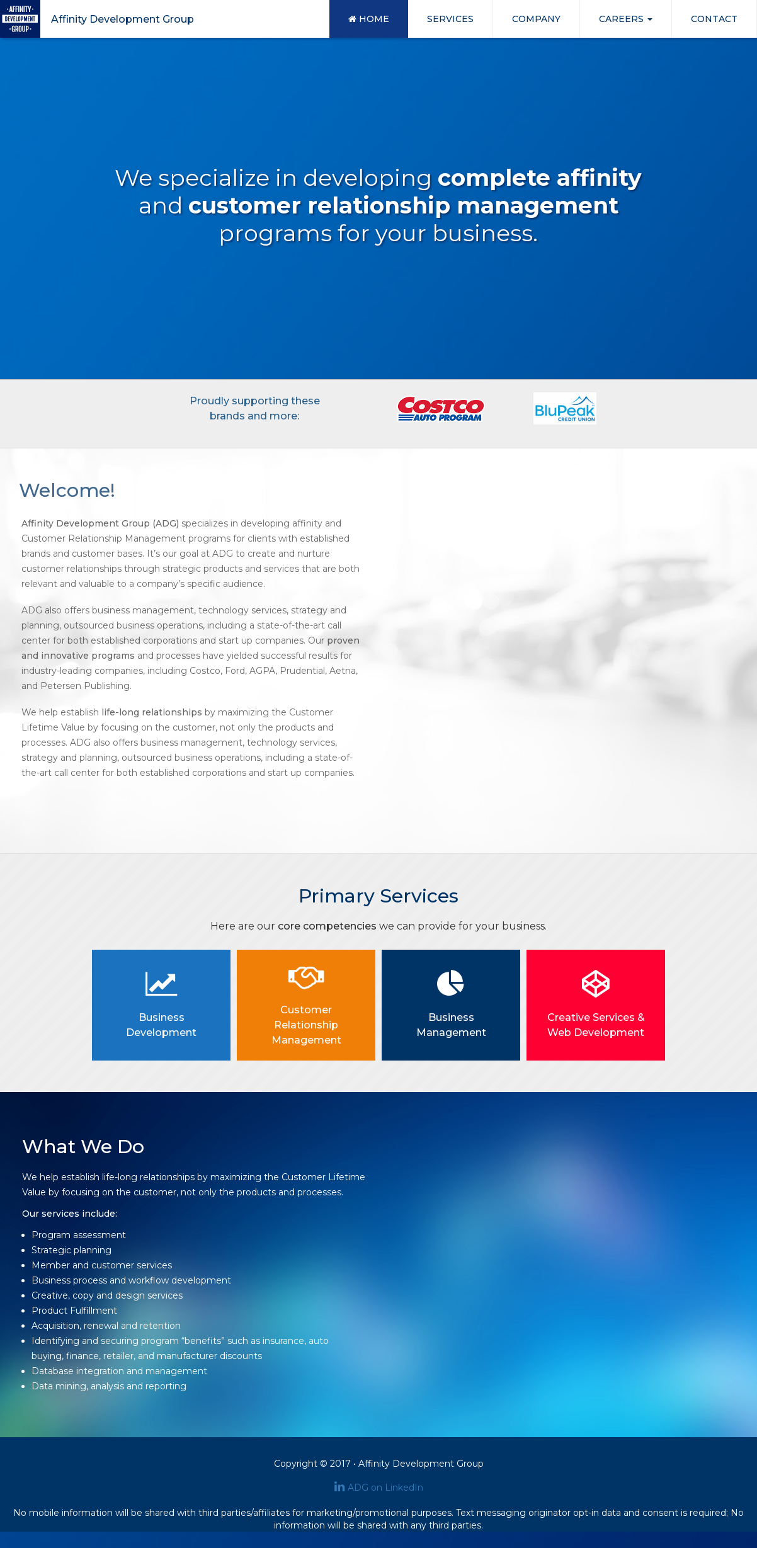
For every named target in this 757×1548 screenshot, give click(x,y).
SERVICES (450, 19)
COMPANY (536, 19)
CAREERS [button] (625, 19)
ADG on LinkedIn (378, 1487)
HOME (368, 19)
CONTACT (714, 19)
